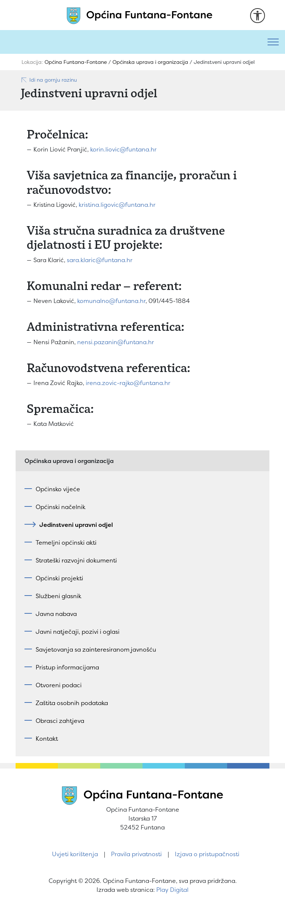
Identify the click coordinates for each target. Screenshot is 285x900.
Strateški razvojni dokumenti (76, 560)
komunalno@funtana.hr (111, 301)
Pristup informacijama (67, 667)
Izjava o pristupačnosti (207, 854)
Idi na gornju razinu (49, 79)
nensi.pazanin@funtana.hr (115, 342)
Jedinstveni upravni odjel (74, 525)
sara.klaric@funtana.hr (99, 260)
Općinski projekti (59, 578)
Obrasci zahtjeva (60, 721)
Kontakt (47, 738)
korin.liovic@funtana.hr (123, 149)
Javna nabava (56, 614)
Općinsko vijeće (58, 489)
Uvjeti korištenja (75, 854)
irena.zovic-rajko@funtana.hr (128, 383)
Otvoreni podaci (59, 685)
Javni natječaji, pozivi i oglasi (77, 631)
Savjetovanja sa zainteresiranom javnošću (96, 649)
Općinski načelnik (60, 507)
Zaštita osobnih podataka (72, 703)
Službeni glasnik (58, 596)
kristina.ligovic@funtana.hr (117, 204)
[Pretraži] (130, 42)
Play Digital (172, 890)
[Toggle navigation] (273, 42)
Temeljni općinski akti (66, 542)
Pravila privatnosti (136, 854)
